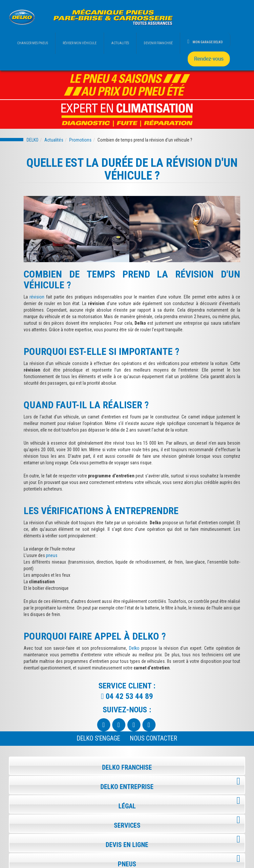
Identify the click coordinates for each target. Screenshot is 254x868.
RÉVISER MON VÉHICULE (79, 43)
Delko (134, 648)
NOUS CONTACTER (153, 738)
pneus (51, 555)
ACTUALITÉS (120, 43)
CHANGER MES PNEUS (32, 43)
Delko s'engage (98, 738)
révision (37, 296)
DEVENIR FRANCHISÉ (158, 43)
